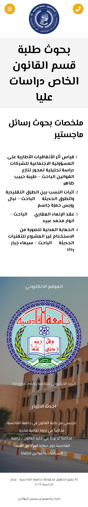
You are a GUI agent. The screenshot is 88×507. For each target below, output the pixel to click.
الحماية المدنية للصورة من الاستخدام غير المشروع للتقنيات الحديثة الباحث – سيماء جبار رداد (41, 239)
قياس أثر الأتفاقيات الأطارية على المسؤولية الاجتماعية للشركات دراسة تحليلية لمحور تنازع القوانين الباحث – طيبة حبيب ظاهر (40, 170)
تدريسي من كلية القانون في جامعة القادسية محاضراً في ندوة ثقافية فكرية (41, 427)
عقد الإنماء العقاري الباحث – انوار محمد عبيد (42, 218)
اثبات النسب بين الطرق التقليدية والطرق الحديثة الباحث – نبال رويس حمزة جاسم (40, 199)
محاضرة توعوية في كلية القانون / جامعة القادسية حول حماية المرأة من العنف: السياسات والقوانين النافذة (41, 446)
